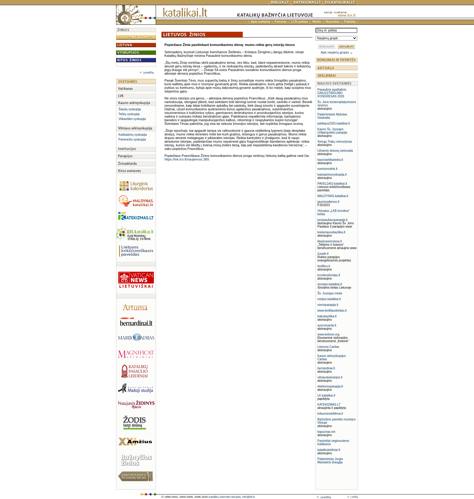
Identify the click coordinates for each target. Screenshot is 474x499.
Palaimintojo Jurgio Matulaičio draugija (330, 460)
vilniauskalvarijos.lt (330, 377)
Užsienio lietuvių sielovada (335, 150)
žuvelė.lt (323, 253)
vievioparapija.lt (327, 304)
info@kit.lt (248, 496)
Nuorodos (332, 21)
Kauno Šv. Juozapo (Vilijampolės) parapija (332, 131)
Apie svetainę (260, 21)
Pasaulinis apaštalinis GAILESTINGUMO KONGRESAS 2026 (331, 93)
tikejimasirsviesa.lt (329, 241)
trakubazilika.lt (326, 316)
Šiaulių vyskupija (129, 109)
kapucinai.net (326, 431)
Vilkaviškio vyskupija (132, 119)
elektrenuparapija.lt (330, 386)
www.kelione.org (328, 334)
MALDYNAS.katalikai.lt (332, 196)
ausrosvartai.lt (326, 325)
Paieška (350, 21)
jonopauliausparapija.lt (332, 220)
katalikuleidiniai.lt (328, 450)
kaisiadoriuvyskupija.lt (332, 174)
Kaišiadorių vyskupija (132, 134)
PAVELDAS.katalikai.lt (332, 183)
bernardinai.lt (326, 368)
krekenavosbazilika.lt (331, 232)
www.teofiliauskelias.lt (332, 310)
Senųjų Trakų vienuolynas (334, 141)
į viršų (352, 496)
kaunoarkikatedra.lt (330, 159)
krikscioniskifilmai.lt (330, 413)
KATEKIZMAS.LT (328, 404)
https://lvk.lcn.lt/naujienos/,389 (186, 159)
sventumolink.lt (327, 168)
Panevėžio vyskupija (132, 139)
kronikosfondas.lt (328, 275)
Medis (316, 21)
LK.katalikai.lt (326, 395)
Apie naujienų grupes (337, 52)
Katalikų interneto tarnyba (225, 496)
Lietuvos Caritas (328, 346)
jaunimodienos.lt (328, 201)
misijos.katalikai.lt (329, 299)
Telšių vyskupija (128, 114)
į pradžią (146, 72)
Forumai (281, 21)
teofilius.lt (323, 266)
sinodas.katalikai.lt (329, 284)
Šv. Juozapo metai (329, 293)
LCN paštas (299, 21)
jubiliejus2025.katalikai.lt (333, 123)
